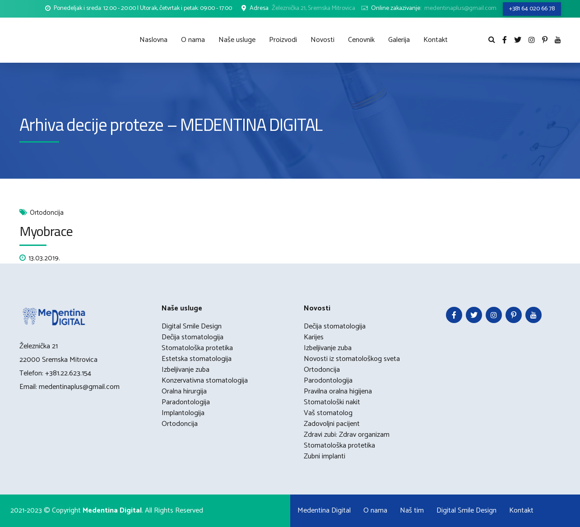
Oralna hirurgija (184, 391)
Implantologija (183, 413)
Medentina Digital (324, 510)
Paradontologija (186, 402)
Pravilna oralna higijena (338, 391)
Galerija (399, 40)
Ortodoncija (47, 213)
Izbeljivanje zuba (185, 370)
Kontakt (435, 40)
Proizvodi (283, 40)
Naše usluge (236, 40)
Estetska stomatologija (197, 359)
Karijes (314, 337)
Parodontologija (328, 380)
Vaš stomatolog (328, 413)
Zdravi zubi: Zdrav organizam (347, 435)
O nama (193, 40)
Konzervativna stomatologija (205, 380)
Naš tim (412, 510)
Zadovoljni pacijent (332, 424)
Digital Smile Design (192, 326)
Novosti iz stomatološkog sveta (352, 359)
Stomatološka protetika (197, 348)
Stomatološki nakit (332, 402)
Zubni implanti (324, 456)
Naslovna (153, 40)
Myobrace (46, 231)
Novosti (322, 40)
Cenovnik (361, 40)
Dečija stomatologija (192, 337)
